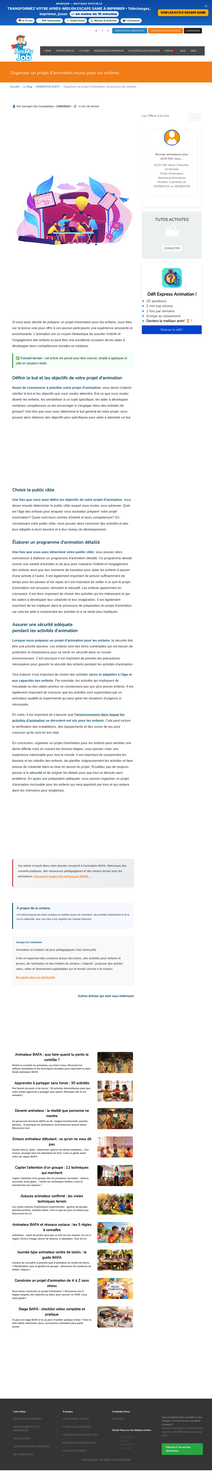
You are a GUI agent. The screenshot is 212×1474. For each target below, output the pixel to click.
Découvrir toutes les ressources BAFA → (63, 876)
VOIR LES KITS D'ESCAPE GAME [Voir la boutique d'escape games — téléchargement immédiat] (183, 12)
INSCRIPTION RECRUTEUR (165, 30)
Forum (169, 50)
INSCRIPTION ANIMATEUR (129, 30)
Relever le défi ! (172, 330)
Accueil (14, 86)
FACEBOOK (127, 1437)
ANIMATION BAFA (48, 86)
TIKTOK (124, 1441)
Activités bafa (23, 1454)
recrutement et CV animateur (26, 1428)
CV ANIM (84, 50)
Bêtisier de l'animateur (79, 1443)
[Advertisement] (73, 141)
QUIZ (183, 50)
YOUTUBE (126, 1448)
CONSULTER (172, 248)
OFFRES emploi (65, 50)
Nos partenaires (74, 1451)
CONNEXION (193, 30)
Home (47, 50)
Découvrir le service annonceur (178, 1449)
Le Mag (27, 86)
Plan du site (21, 1438)
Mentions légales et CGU (80, 1435)
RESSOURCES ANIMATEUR (109, 50)
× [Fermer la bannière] (206, 6)
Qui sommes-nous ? (76, 1419)
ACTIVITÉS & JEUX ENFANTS (144, 50)
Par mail (118, 1419)
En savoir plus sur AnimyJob (35, 977)
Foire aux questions (77, 1427)
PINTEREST (127, 1444)
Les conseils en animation (31, 1446)
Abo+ (193, 50)
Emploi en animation (27, 1419)
